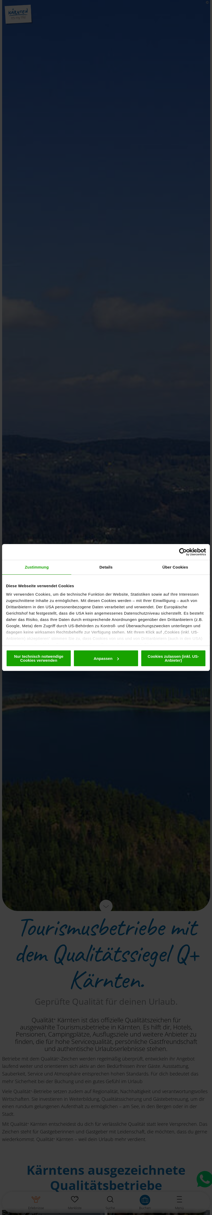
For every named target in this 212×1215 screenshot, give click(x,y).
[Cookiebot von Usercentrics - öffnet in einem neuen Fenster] (183, 552)
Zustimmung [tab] (37, 567)
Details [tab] (106, 567)
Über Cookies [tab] (175, 567)
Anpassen (106, 658)
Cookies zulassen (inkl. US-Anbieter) (173, 658)
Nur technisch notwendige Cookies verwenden (38, 658)
